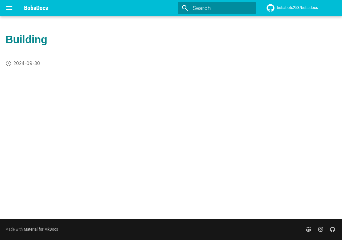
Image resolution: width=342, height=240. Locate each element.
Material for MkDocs (41, 229)
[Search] (217, 8)
